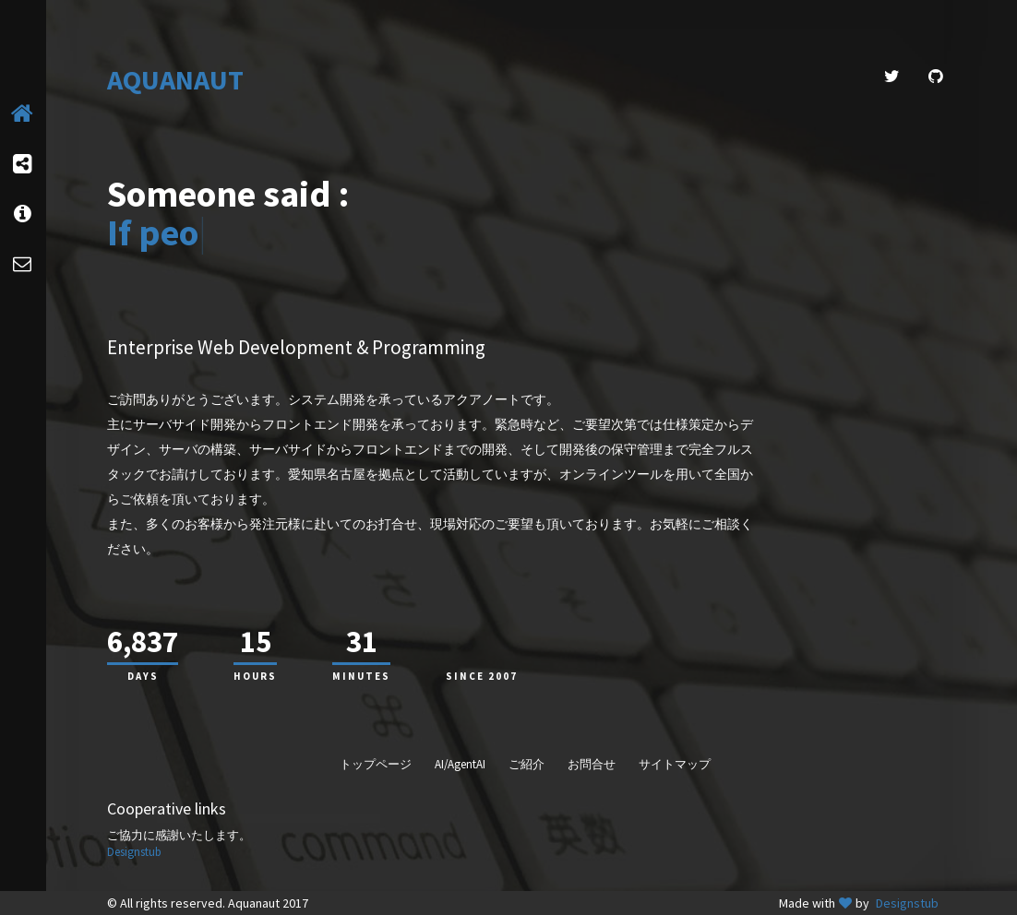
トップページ (375, 764)
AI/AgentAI (460, 764)
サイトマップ (674, 764)
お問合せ (591, 764)
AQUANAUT (175, 80)
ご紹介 (526, 764)
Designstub (134, 852)
